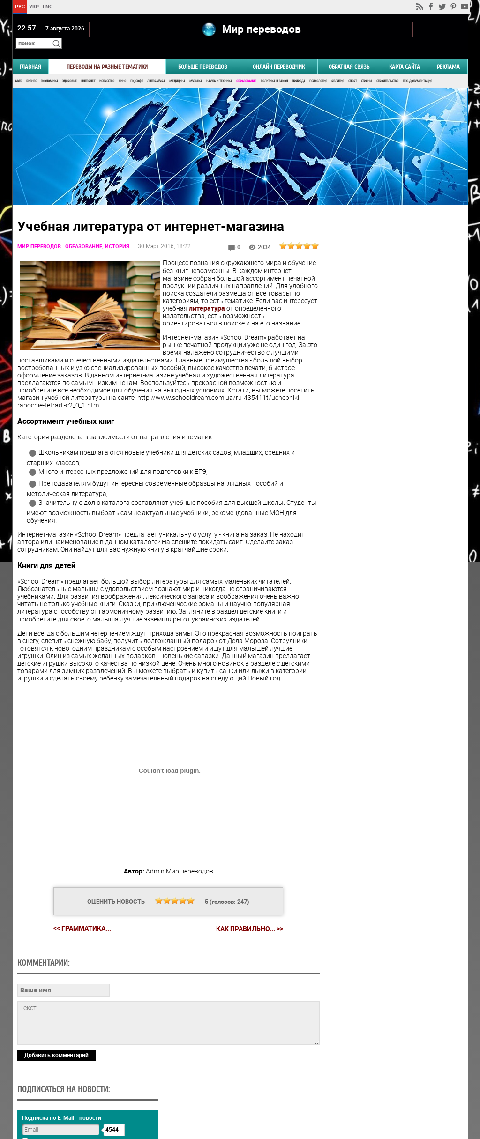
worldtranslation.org (375, 1091)
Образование (246, 69)
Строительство (387, 69)
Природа (298, 69)
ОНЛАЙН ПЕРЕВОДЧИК (279, 54)
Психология (318, 69)
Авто (18, 69)
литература (181, 303)
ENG (48, 6)
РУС (19, 6)
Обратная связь (349, 54)
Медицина (177, 69)
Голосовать (388, 556)
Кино (122, 69)
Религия (337, 69)
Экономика (49, 69)
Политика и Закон (274, 69)
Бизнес (31, 69)
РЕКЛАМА (448, 54)
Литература (156, 69)
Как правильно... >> (242, 931)
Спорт (352, 69)
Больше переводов (202, 54)
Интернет (88, 69)
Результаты (388, 571)
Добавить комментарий (56, 1057)
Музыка (195, 69)
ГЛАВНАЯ (30, 54)
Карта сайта (404, 54)
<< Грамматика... (75, 930)
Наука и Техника (219, 69)
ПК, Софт (136, 69)
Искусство (106, 69)
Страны (366, 69)
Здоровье (69, 69)
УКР (33, 6)
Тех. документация (417, 69)
